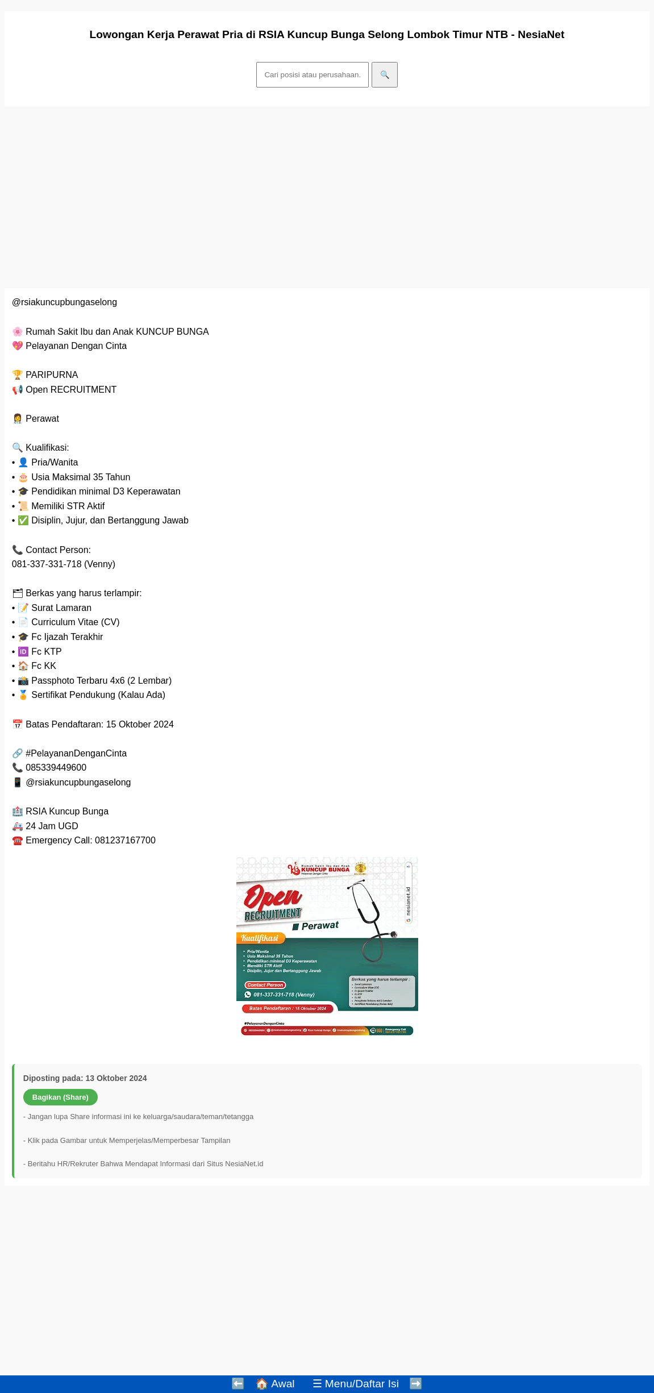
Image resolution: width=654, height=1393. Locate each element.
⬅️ (238, 1384)
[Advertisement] (327, 197)
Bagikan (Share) (60, 1097)
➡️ (416, 1384)
